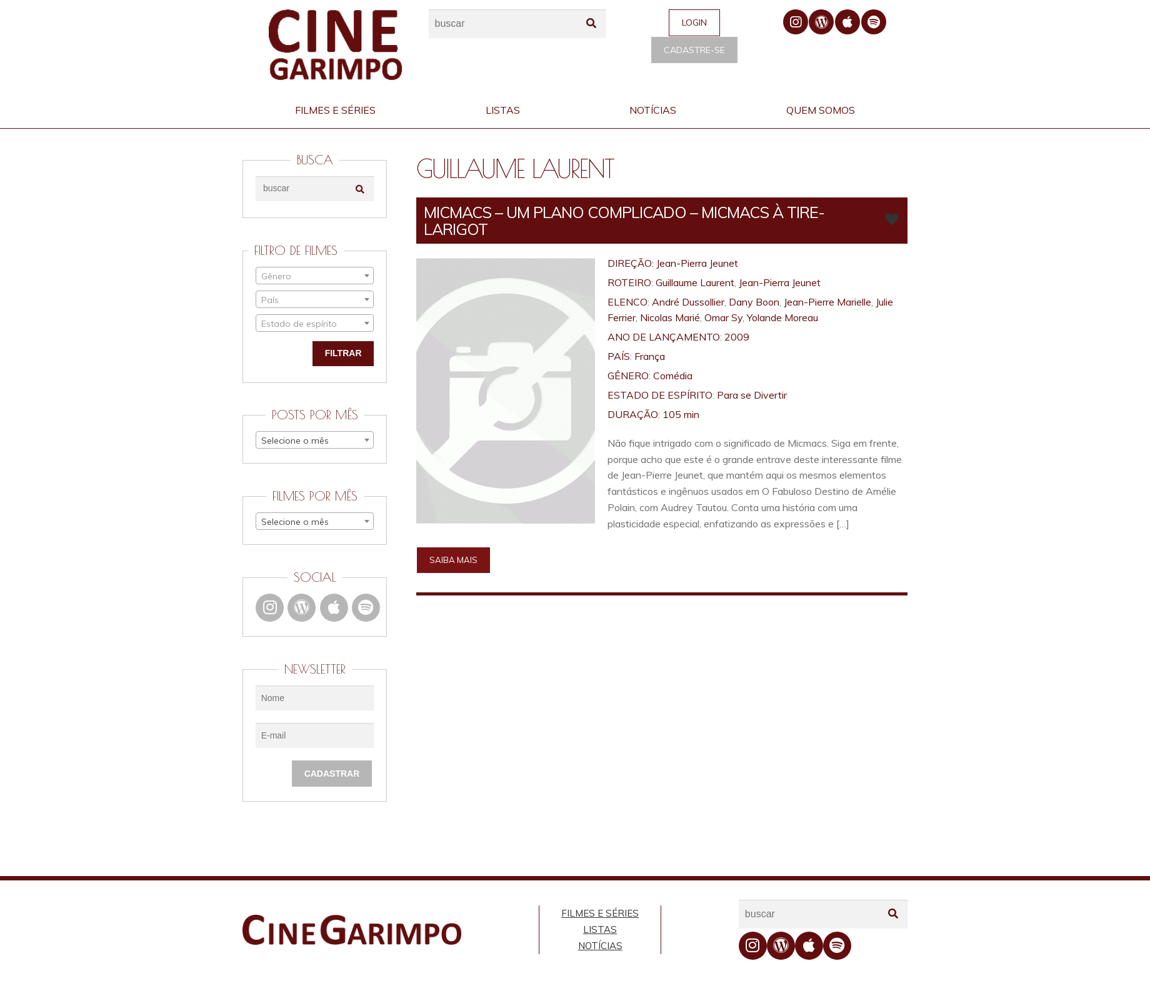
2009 (736, 337)
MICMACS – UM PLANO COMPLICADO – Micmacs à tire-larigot (624, 220)
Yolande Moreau (782, 317)
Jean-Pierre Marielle (827, 302)
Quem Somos (820, 110)
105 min (680, 414)
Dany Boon (754, 302)
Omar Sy (723, 317)
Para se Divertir (752, 395)
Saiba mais (453, 560)
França (649, 356)
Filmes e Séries (335, 110)
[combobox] (315, 275)
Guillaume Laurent (695, 282)
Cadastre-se (694, 50)
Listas (503, 110)
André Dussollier (688, 302)
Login (694, 22)
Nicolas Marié (670, 317)
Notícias (652, 110)
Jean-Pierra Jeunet (697, 263)
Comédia (672, 375)
